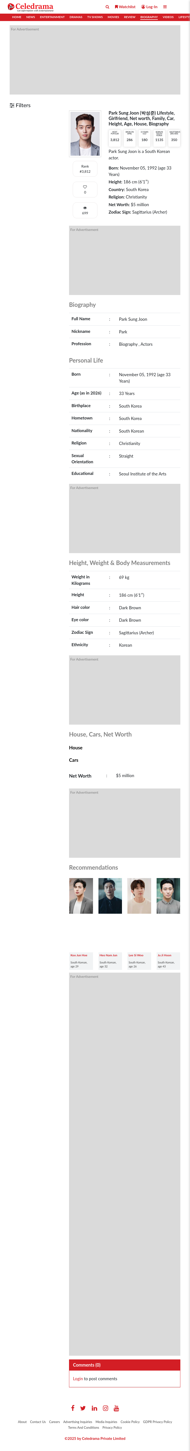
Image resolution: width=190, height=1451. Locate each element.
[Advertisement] (95, 60)
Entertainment (52, 17)
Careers (54, 1422)
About (22, 1422)
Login (78, 1378)
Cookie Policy (130, 1422)
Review (129, 17)
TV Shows (95, 17)
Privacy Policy (112, 1427)
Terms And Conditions (83, 1427)
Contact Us (38, 1422)
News (30, 17)
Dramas (76, 17)
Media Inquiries (106, 1422)
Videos (168, 17)
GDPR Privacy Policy (157, 1422)
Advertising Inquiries (77, 1422)
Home (16, 17)
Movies (113, 17)
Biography (149, 17)
